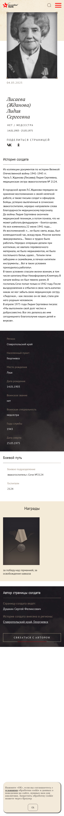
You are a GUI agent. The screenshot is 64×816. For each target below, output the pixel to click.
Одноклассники (18, 145)
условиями (11, 790)
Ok (32, 807)
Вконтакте (9, 145)
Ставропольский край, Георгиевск (25, 622)
